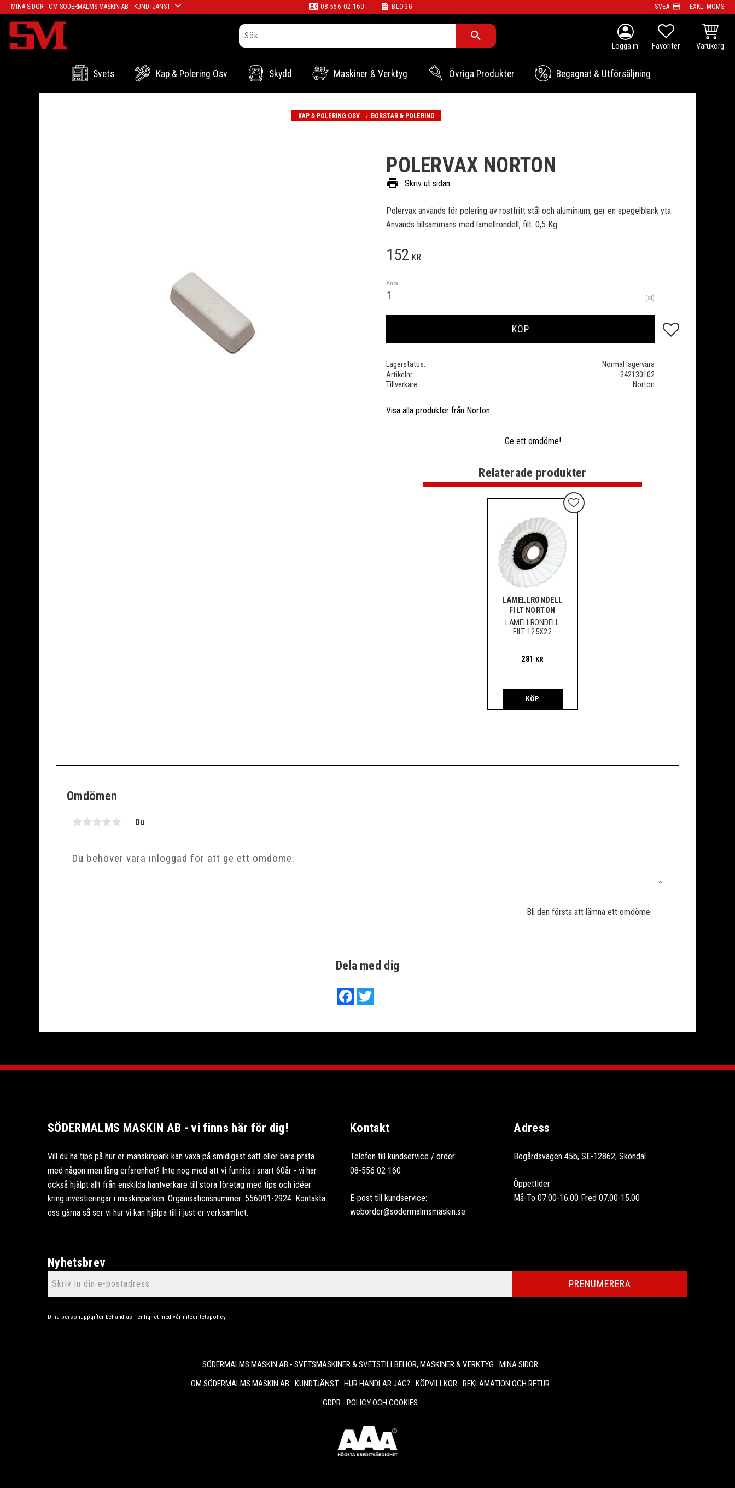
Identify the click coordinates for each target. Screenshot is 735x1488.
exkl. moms (707, 6)
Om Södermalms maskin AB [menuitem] (240, 1383)
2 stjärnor (87, 822)
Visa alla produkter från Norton (438, 410)
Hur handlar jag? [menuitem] (377, 1383)
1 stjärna (77, 822)
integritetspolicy (204, 1317)
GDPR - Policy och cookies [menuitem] (370, 1403)
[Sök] (476, 36)
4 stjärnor (107, 822)
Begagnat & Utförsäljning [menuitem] (603, 73)
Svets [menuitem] (103, 73)
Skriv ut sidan (418, 184)
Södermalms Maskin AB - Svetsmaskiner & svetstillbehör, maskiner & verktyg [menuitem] (348, 1364)
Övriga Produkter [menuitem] (482, 73)
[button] (666, 38)
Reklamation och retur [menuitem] (506, 1383)
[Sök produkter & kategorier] (347, 36)
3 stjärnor (97, 822)
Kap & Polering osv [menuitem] (192, 73)
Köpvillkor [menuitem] (436, 1383)
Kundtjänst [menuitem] (317, 1383)
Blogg (402, 6)
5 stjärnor (116, 822)
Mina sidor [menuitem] (518, 1364)
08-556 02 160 (342, 6)
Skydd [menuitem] (280, 73)
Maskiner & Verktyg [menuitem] (370, 73)
